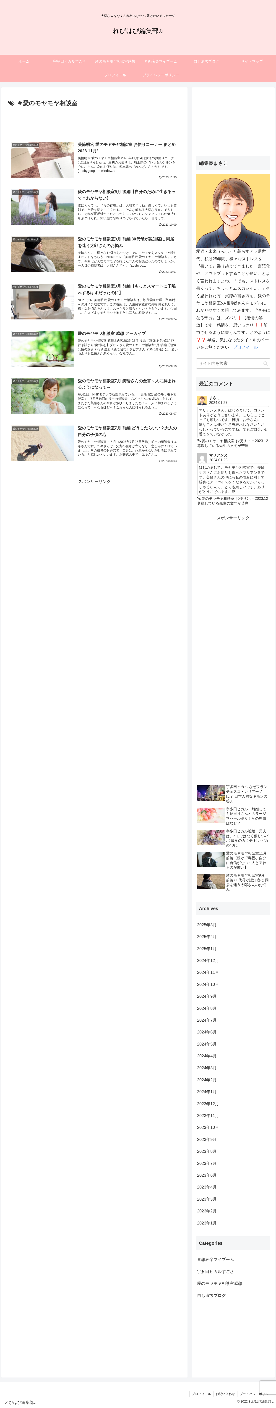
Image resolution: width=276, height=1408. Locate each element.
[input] (233, 363)
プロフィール (245, 347)
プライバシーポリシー (256, 1394)
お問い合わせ (225, 1394)
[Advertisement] (94, 121)
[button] (266, 363)
